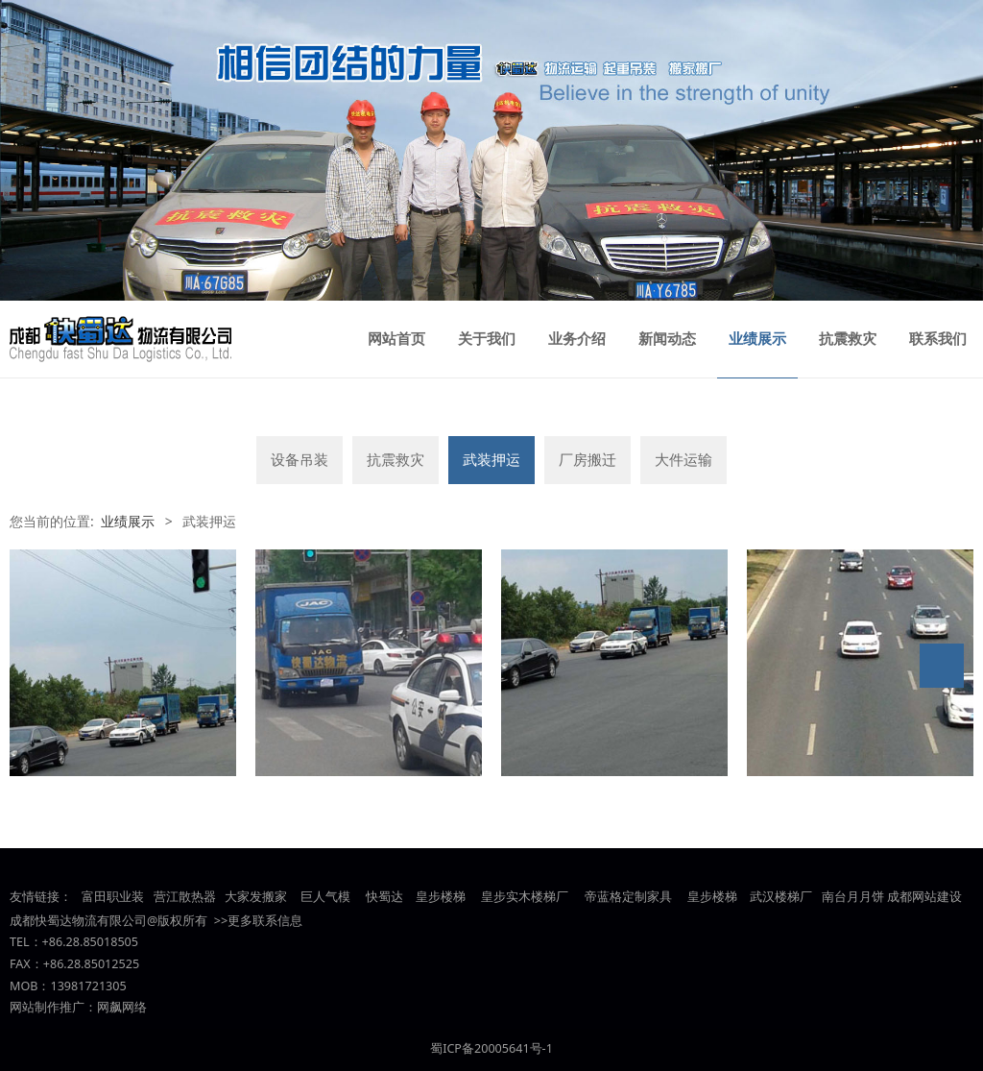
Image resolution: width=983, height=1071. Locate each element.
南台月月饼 (853, 896)
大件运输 (683, 460)
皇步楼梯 (439, 896)
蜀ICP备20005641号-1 (491, 1048)
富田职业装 (113, 896)
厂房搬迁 (587, 460)
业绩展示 (757, 339)
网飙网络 (122, 1007)
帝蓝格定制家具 (628, 896)
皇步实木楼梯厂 (524, 896)
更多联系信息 (265, 921)
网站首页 (396, 339)
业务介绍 (577, 339)
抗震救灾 (847, 339)
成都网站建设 (924, 896)
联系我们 (938, 339)
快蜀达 (384, 896)
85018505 (110, 942)
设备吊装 (299, 460)
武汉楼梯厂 (781, 896)
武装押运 (491, 460)
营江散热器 (185, 896)
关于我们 (486, 339)
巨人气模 (326, 896)
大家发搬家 (256, 896)
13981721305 (88, 986)
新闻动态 (667, 339)
